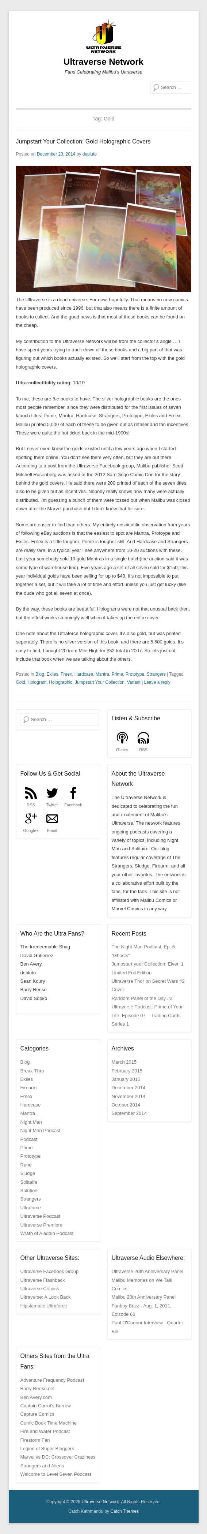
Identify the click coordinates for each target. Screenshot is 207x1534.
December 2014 (129, 1087)
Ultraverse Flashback (42, 1280)
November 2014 (129, 1096)
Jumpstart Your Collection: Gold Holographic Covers (83, 141)
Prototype (135, 674)
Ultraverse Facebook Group (49, 1271)
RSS (143, 749)
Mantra (102, 674)
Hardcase (83, 674)
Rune (26, 1165)
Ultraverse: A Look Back (45, 1297)
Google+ (31, 830)
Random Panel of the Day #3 (142, 998)
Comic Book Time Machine (48, 1423)
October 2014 (126, 1105)
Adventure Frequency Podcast (52, 1380)
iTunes (122, 749)
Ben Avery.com (36, 1397)
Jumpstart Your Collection (99, 682)
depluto (90, 154)
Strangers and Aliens (42, 1465)
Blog (39, 674)
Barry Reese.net (37, 1388)
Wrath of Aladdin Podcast (47, 1233)
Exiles (52, 674)
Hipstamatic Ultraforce (43, 1306)
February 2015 (127, 1071)
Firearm (28, 1087)
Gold (20, 682)
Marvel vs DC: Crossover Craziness (58, 1457)
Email (52, 830)
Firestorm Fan (35, 1440)
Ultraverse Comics (39, 1288)
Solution (29, 1190)
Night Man (31, 1122)
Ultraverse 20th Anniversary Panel (148, 1271)
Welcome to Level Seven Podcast (55, 1474)
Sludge (27, 1173)
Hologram (37, 682)
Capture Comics (37, 1414)
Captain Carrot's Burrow (45, 1405)
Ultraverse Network (103, 62)
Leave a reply (157, 682)
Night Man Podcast (40, 1130)
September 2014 (129, 1113)
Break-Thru (32, 1071)
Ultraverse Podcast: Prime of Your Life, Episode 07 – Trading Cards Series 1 (147, 1015)
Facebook (73, 805)
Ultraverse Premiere (41, 1225)
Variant (134, 682)
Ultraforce (30, 1207)
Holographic (60, 682)
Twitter (52, 805)
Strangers (156, 674)
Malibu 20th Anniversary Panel (144, 1297)
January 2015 (126, 1079)
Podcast (29, 1139)
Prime (117, 674)
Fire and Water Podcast (45, 1431)
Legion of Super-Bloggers (47, 1448)
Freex (66, 674)
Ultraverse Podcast (40, 1216)
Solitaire (29, 1182)
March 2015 (124, 1062)
